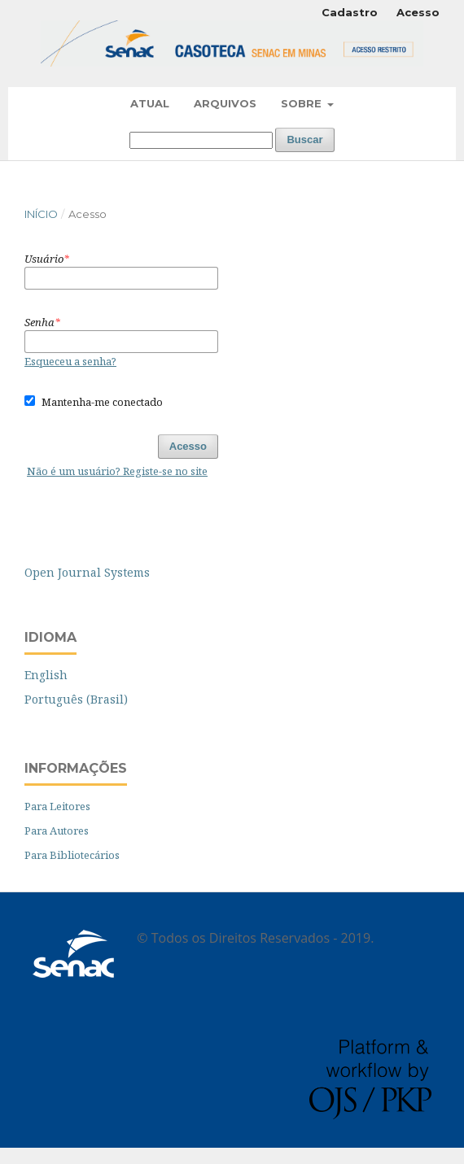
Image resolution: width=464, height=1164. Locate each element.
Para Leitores (57, 806)
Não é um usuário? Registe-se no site (117, 471)
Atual (149, 103)
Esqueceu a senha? (70, 361)
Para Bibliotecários (72, 855)
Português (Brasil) (76, 699)
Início (41, 213)
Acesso (418, 12)
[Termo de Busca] (201, 140)
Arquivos (225, 103)
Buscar (304, 139)
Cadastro (350, 12)
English (46, 674)
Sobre (303, 103)
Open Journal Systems (87, 572)
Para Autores (56, 830)
